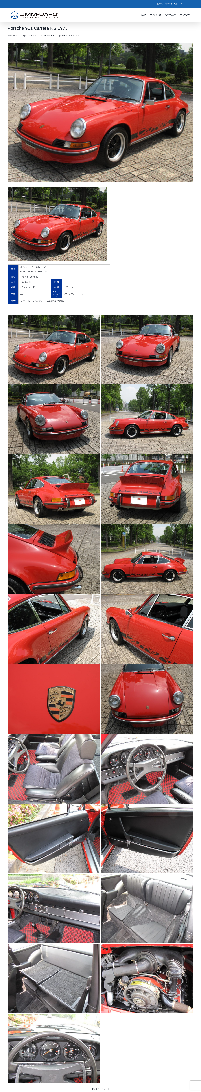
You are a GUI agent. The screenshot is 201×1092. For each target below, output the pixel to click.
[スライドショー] (100, 1089)
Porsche (66, 35)
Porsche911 (76, 35)
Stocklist (35, 35)
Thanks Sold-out (47, 35)
